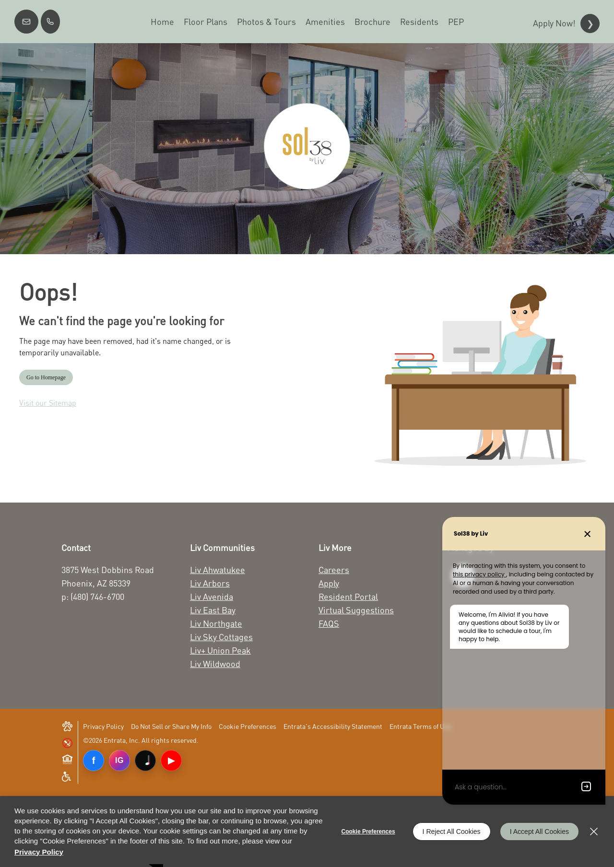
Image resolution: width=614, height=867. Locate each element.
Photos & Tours (266, 21)
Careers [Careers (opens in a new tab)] (334, 569)
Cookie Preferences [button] (247, 726)
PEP (456, 21)
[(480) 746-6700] (50, 22)
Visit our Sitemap (47, 403)
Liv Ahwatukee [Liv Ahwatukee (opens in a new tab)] (217, 569)
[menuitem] (162, 21)
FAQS (329, 623)
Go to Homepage (46, 377)
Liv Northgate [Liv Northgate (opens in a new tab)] (216, 623)
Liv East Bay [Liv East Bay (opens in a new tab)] (213, 610)
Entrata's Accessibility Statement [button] (332, 726)
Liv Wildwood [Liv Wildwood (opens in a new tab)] (215, 663)
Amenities (325, 21)
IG (119, 760)
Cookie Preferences (368, 831)
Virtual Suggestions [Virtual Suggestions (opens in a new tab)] (356, 610)
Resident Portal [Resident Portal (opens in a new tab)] (348, 596)
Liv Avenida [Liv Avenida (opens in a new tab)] (211, 596)
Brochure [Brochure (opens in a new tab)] (372, 21)
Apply (329, 583)
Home (162, 21)
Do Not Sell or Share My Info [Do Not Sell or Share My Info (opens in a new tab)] (171, 726)
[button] (26, 22)
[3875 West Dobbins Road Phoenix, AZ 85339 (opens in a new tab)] (114, 576)
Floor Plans (205, 21)
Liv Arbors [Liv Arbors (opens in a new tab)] (210, 583)
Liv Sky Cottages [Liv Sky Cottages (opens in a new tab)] (221, 637)
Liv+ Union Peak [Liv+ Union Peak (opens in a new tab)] (220, 650)
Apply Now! (554, 23)
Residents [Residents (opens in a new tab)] (419, 21)
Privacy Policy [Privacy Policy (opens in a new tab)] (103, 726)
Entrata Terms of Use (420, 726)
